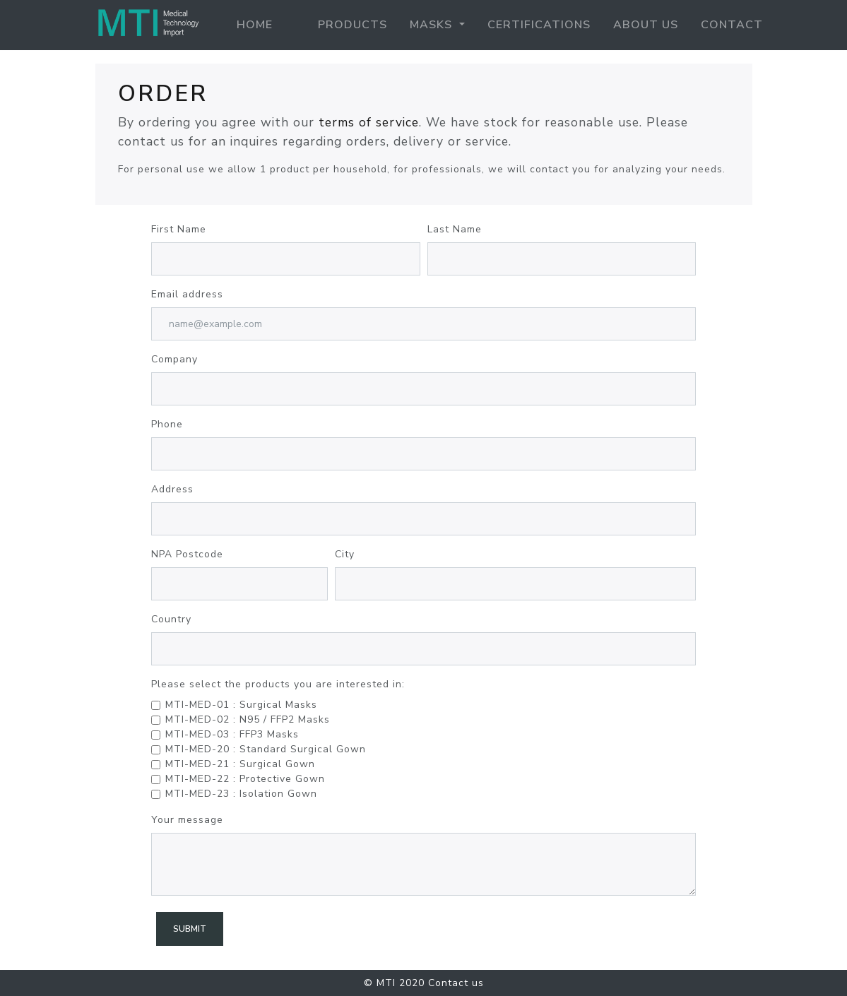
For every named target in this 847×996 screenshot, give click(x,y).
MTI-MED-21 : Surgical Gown (240, 764)
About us (645, 24)
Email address (187, 294)
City (345, 554)
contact (732, 24)
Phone (167, 424)
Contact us (456, 983)
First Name (178, 229)
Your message (187, 819)
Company (174, 359)
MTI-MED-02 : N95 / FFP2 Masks (247, 719)
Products (352, 24)
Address (172, 489)
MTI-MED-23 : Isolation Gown (241, 793)
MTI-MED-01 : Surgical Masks (241, 704)
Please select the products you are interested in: (278, 684)
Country (171, 619)
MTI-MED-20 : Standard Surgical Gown (265, 749)
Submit (189, 929)
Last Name (454, 229)
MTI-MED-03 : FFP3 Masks (232, 734)
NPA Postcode (187, 554)
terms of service (369, 122)
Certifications (539, 24)
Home (257, 24)
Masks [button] (433, 24)
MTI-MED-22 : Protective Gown (245, 778)
